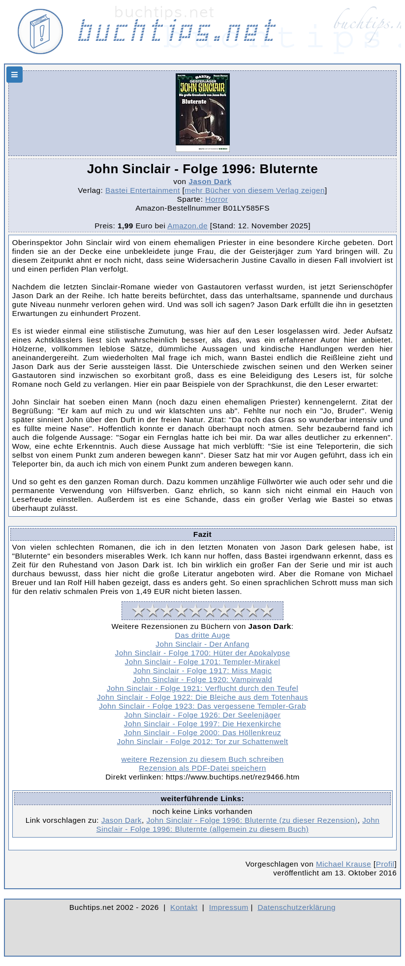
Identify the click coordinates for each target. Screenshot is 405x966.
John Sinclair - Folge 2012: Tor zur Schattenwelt (202, 741)
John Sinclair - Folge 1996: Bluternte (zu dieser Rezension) (251, 820)
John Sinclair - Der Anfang (202, 644)
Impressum (229, 907)
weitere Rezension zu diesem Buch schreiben (202, 759)
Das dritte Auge (202, 635)
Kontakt (183, 907)
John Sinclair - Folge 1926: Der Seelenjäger (203, 715)
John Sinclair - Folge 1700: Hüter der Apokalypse (202, 653)
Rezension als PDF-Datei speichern (202, 768)
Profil (385, 864)
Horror (216, 199)
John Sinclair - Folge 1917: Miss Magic (202, 670)
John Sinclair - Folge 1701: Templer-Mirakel (202, 661)
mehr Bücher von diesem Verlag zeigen (255, 190)
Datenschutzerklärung (297, 907)
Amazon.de (187, 225)
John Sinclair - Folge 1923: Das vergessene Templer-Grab (202, 706)
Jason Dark (209, 181)
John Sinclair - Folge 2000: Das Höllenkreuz (202, 732)
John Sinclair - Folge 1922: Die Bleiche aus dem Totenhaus (202, 697)
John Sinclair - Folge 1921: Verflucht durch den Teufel (202, 688)
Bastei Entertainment (142, 190)
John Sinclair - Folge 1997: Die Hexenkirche (202, 723)
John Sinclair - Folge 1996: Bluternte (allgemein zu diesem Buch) (238, 824)
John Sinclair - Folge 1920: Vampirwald (203, 679)
